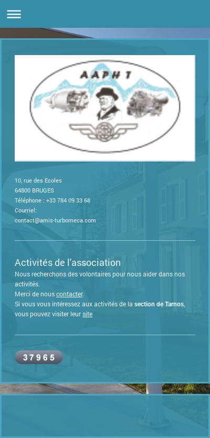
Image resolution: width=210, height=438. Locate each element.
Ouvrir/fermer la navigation (105, 14)
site (87, 313)
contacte (68, 294)
